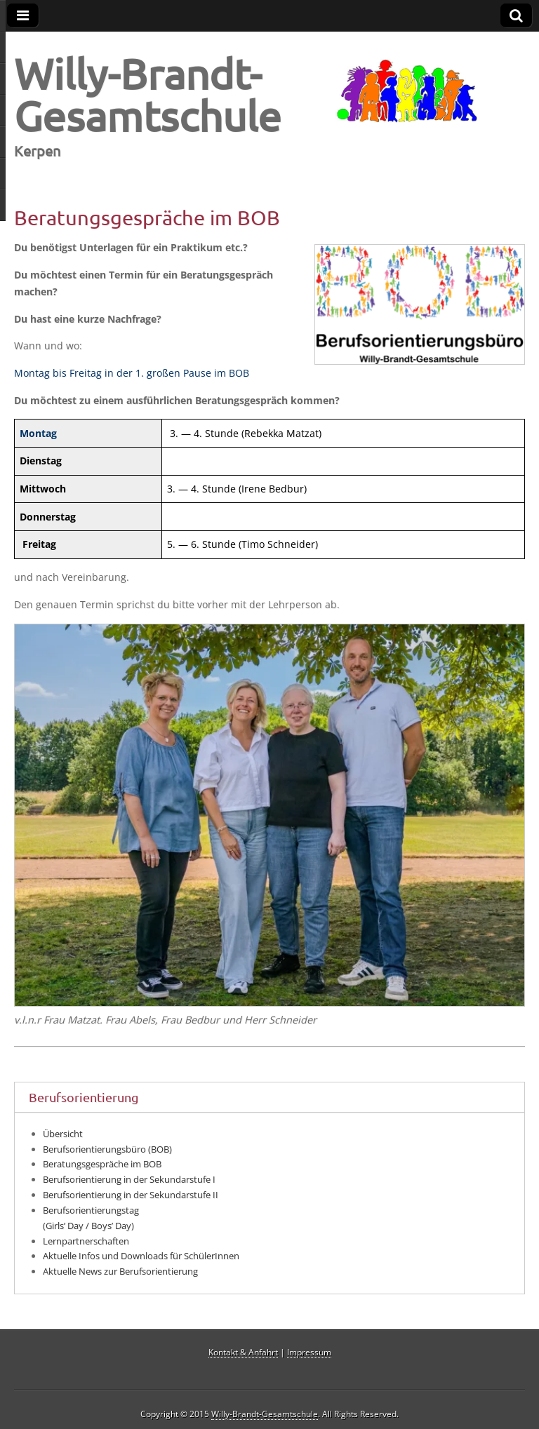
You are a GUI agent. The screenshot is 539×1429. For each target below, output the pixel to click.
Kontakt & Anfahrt (243, 1352)
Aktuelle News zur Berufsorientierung (120, 1271)
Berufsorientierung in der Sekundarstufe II (130, 1194)
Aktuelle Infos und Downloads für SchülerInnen (141, 1255)
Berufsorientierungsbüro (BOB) (107, 1149)
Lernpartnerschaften (86, 1241)
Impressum (309, 1352)
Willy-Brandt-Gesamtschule (147, 94)
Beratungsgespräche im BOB (102, 1164)
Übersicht (63, 1133)
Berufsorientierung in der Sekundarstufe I (129, 1179)
